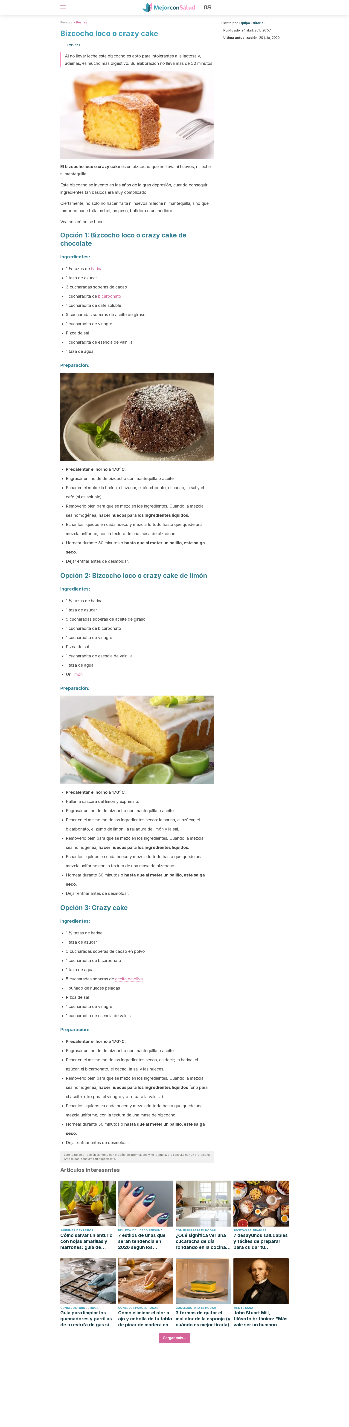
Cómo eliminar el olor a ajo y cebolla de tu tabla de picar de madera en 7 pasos (145, 1319)
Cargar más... (174, 1338)
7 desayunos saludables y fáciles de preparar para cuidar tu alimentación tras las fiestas (260, 1241)
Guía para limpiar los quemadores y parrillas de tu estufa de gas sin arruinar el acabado (86, 1319)
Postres (81, 22)
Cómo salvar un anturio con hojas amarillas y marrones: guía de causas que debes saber (87, 1241)
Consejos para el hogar (196, 1230)
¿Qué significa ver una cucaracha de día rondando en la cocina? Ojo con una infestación (202, 1241)
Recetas (66, 22)
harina (96, 268)
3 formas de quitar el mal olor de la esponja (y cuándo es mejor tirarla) (203, 1318)
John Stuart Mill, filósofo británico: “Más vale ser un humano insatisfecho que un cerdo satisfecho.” (260, 1319)
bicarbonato (109, 296)
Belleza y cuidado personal (141, 1230)
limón (78, 674)
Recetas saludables (249, 1230)
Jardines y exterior (76, 1230)
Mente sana (243, 1308)
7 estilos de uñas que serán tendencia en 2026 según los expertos (142, 1241)
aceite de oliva (129, 978)
